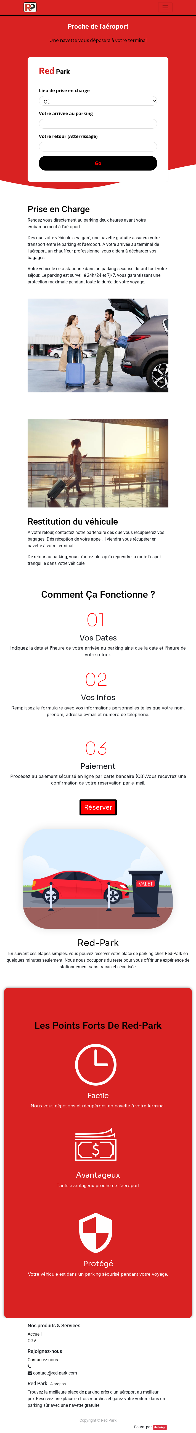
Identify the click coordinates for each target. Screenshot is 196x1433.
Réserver (98, 807)
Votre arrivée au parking (66, 113)
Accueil (35, 1334)
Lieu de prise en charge (64, 90)
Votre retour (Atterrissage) (68, 136)
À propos (58, 1384)
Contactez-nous (43, 1359)
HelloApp (160, 1427)
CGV (32, 1340)
